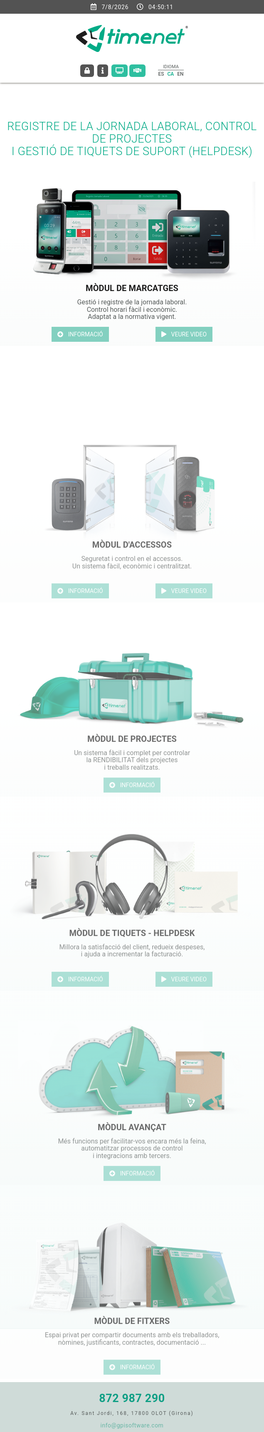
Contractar (137, 70)
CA (170, 74)
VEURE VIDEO (184, 334)
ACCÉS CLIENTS (87, 70)
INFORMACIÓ (80, 334)
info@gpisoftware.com (132, 1425)
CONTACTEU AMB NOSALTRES (102, 70)
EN (180, 74)
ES (161, 74)
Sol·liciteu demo (119, 70)
